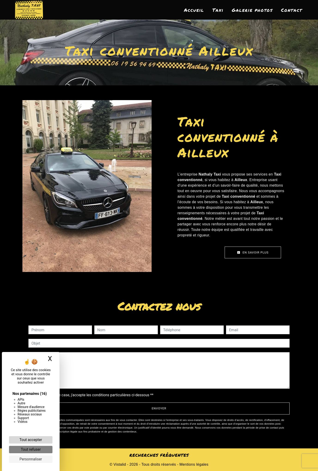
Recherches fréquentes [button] (159, 455)
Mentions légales (193, 464)
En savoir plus (253, 252)
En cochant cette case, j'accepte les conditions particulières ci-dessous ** (93, 395)
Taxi (217, 10)
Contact (291, 10)
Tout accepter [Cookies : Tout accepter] (30, 440)
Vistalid (119, 464)
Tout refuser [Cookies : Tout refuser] (31, 449)
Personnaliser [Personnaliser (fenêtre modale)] (30, 459)
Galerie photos (252, 10)
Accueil (194, 10)
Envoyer (159, 408)
